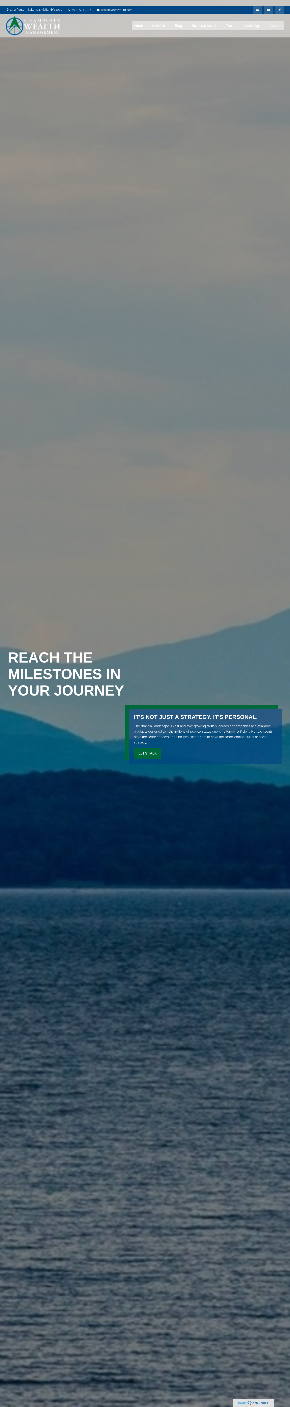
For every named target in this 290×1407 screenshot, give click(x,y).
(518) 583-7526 (79, 4)
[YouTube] (268, 4)
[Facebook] (279, 4)
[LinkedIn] (257, 4)
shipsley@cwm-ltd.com (114, 4)
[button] (138, 19)
